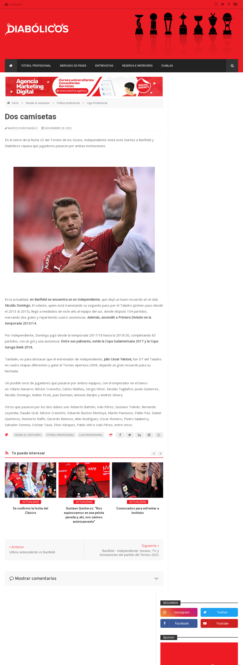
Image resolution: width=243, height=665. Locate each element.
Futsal (181, 404)
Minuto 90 (183, 448)
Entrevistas (104, 65)
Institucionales (186, 426)
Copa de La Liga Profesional (193, 520)
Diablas (167, 65)
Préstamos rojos (188, 455)
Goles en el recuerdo (191, 419)
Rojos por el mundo (190, 477)
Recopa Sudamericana (215, 528)
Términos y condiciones (104, 636)
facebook (192, 103)
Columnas (184, 353)
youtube (225, 103)
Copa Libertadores (212, 505)
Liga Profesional (97, 103)
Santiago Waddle (61, 658)
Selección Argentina (190, 484)
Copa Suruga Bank (219, 513)
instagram (191, 92)
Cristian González (34, 658)
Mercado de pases (73, 65)
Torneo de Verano (186, 536)
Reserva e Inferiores (137, 65)
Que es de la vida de (191, 462)
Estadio (182, 397)
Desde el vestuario (38, 103)
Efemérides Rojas (189, 382)
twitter (225, 92)
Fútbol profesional (36, 65)
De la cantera (186, 360)
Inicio (15, 103)
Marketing (183, 433)
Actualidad (30, 502)
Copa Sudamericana (188, 513)
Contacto (13, 4)
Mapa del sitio (97, 619)
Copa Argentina (185, 505)
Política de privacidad (103, 628)
